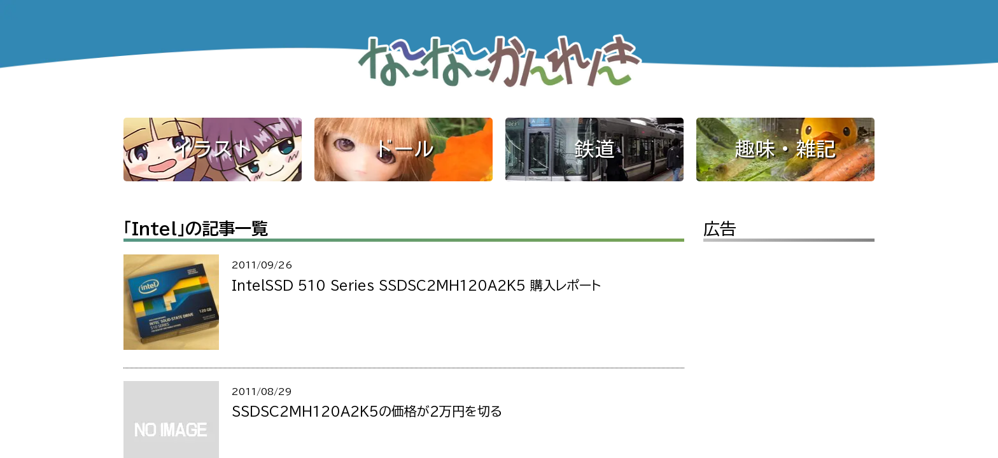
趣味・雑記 (785, 149)
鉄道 (594, 149)
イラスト (212, 149)
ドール (403, 149)
